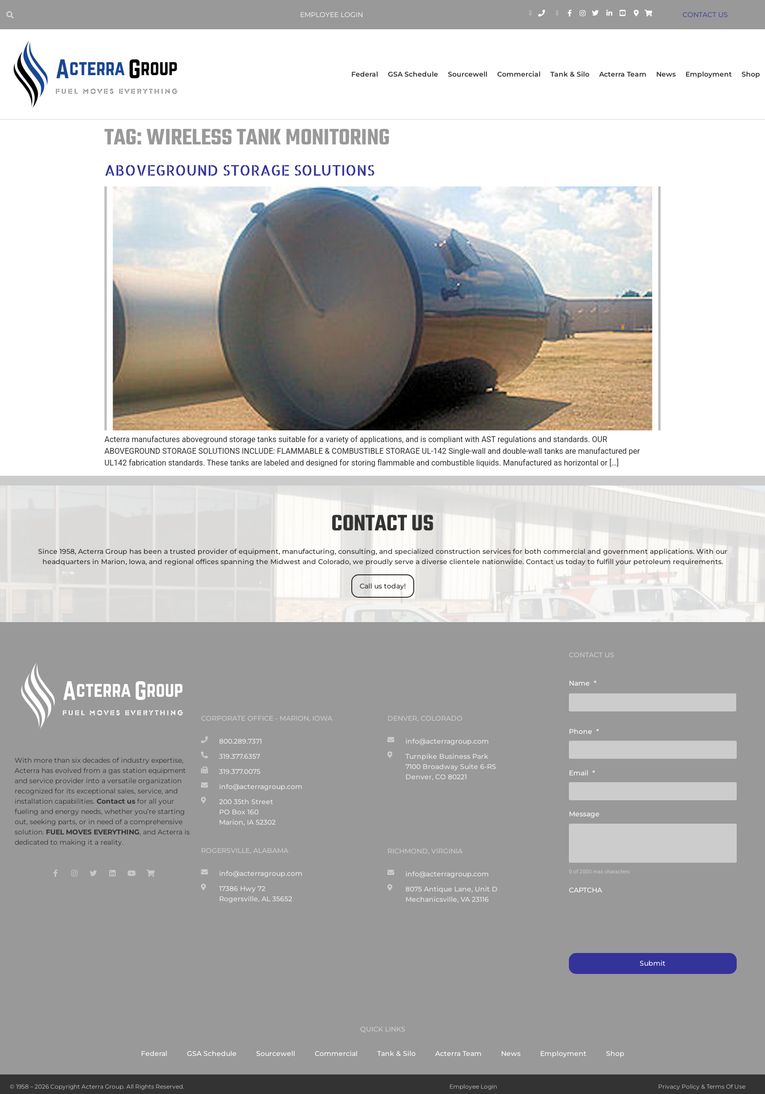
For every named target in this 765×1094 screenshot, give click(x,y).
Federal (364, 74)
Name (583, 683)
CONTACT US (706, 14)
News (666, 74)
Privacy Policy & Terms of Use (701, 1081)
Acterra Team (622, 74)
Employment (708, 74)
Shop (751, 74)
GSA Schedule (413, 74)
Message (584, 810)
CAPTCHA (585, 886)
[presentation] (643, 914)
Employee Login (333, 14)
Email (582, 770)
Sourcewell (467, 74)
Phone (584, 730)
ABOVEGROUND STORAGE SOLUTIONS (239, 170)
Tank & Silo (569, 74)
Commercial (519, 74)
